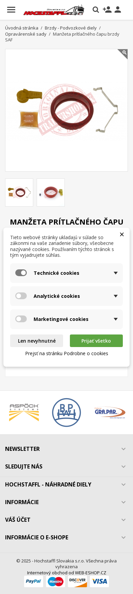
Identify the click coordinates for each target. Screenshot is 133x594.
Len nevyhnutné (37, 341)
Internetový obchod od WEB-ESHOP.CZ (66, 573)
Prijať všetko (96, 341)
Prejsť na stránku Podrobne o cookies (66, 353)
